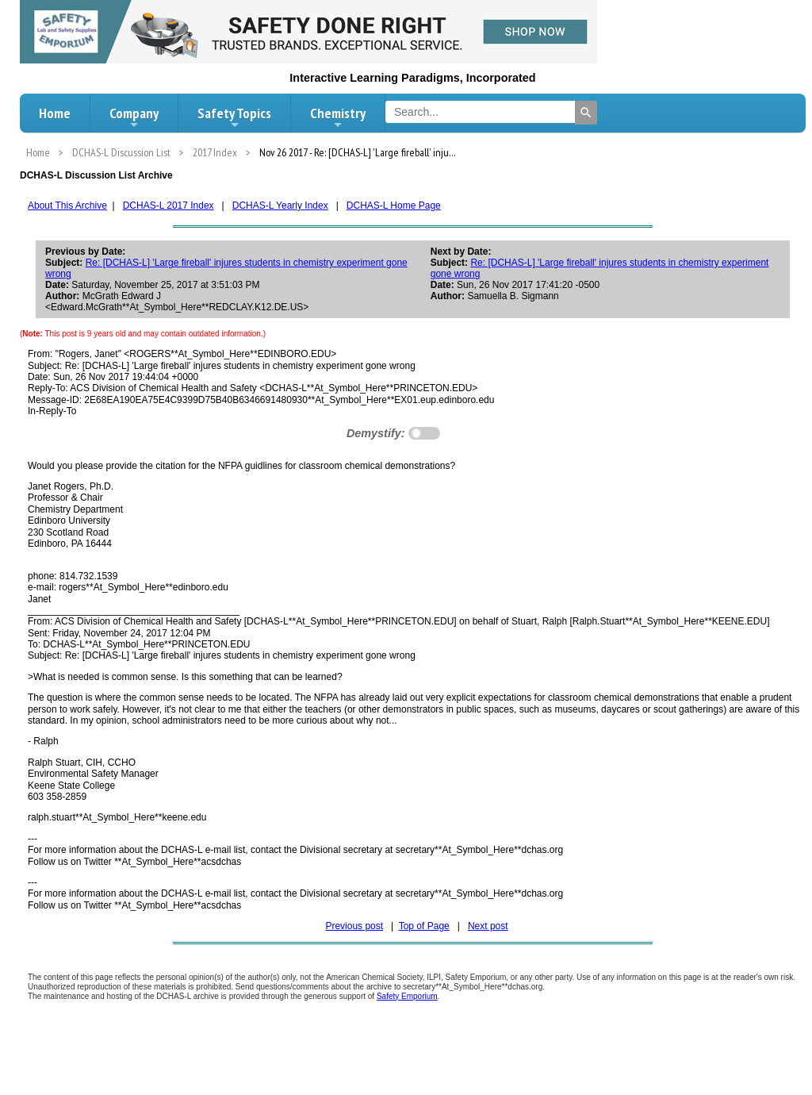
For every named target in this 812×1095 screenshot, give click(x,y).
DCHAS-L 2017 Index (168, 205)
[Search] (586, 113)
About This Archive (67, 205)
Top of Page (424, 926)
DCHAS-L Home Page (394, 205)
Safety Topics (234, 117)
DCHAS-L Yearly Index (280, 205)
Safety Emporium (407, 996)
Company (134, 117)
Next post (488, 926)
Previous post (354, 926)
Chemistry (338, 117)
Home (55, 113)
